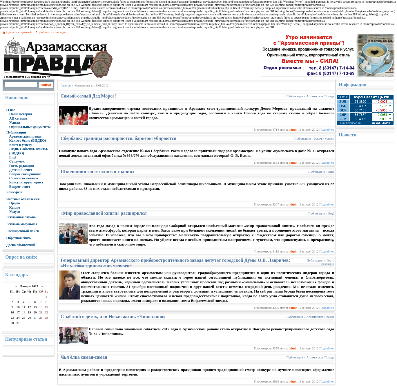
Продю (14, 203)
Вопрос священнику (25, 174)
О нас (10, 110)
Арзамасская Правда (320, 96)
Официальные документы (30, 127)
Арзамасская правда (25, 136)
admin (293, 129)
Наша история (20, 114)
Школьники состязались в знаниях (98, 171)
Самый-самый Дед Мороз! (88, 95)
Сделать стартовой (19, 32)
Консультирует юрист (26, 182)
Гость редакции (21, 166)
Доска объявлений (20, 245)
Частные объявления (23, 199)
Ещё (12, 157)
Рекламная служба (21, 217)
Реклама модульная (21, 224)
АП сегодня (18, 118)
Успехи (14, 122)
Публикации (16, 132)
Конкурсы (14, 192)
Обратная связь (18, 238)
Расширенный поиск (22, 231)
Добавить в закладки (53, 32)
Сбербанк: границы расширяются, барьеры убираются (118, 138)
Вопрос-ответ (19, 187)
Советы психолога (23, 178)
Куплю (14, 207)
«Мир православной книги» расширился (104, 213)
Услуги (14, 212)
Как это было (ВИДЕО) (27, 140)
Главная (66, 85)
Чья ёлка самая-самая (84, 357)
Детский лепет (20, 170)
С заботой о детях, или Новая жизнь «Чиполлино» (113, 316)
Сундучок (17, 161)
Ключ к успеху (20, 145)
